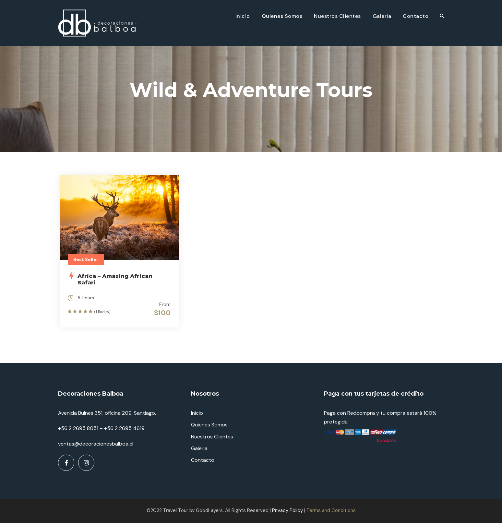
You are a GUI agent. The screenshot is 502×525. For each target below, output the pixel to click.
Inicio (242, 16)
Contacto (415, 16)
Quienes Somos (282, 16)
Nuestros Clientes (337, 16)
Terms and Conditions (331, 512)
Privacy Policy (287, 512)
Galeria (382, 16)
